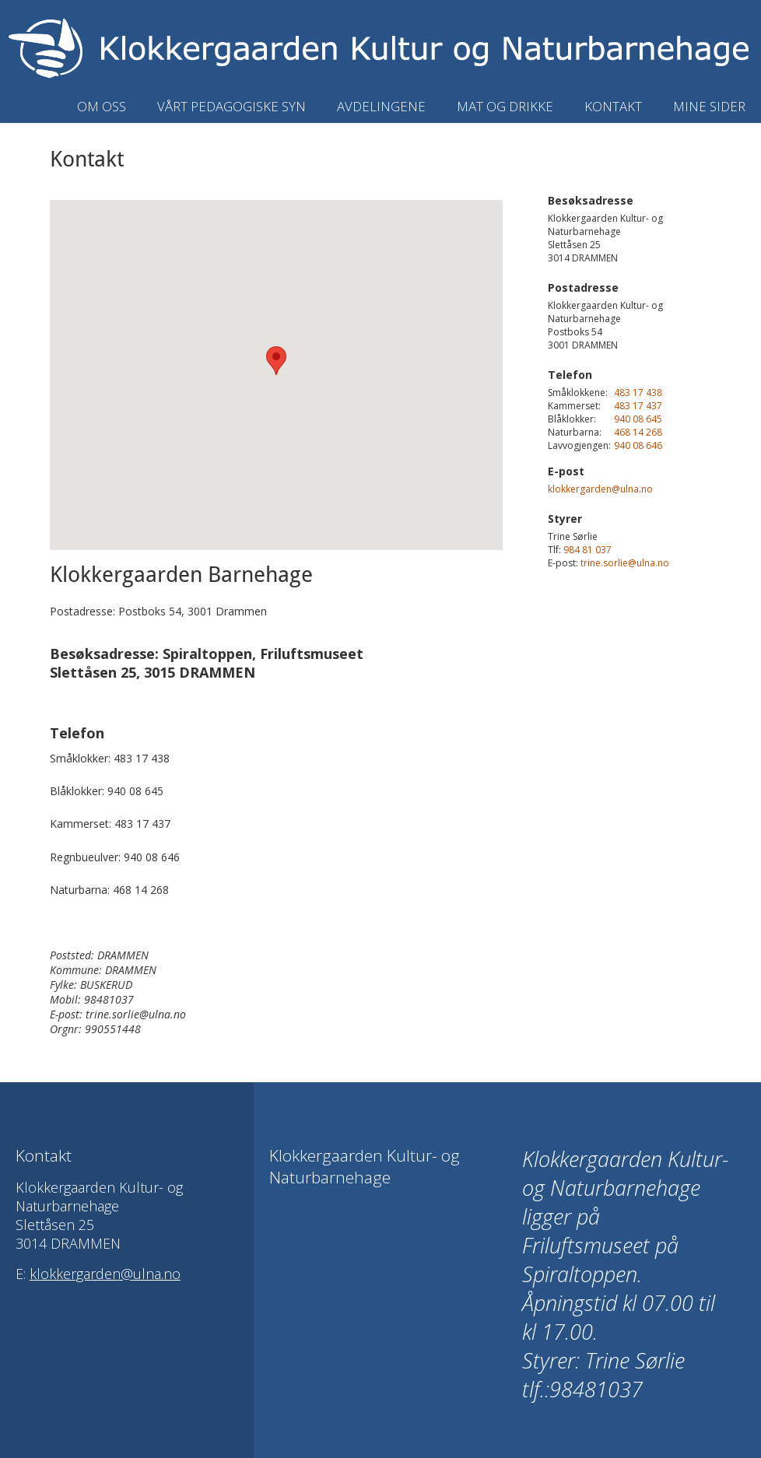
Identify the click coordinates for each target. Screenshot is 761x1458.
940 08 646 (638, 445)
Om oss (101, 106)
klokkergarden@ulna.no (600, 489)
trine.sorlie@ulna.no (624, 563)
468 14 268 (638, 432)
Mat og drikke (505, 106)
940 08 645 (638, 419)
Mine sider (709, 106)
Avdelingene (381, 106)
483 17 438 (638, 392)
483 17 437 (638, 405)
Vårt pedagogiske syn (231, 106)
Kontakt (613, 106)
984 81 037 (587, 549)
